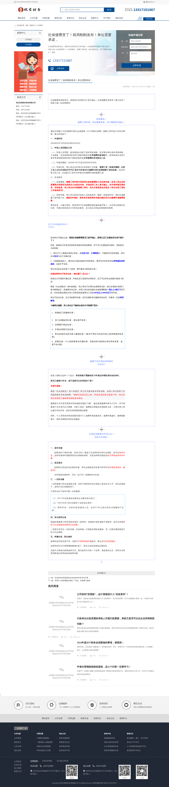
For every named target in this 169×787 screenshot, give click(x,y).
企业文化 (18, 765)
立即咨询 (60, 68)
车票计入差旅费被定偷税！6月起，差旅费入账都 (72, 580)
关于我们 (107, 18)
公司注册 (34, 18)
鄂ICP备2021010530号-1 (108, 783)
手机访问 (149, 19)
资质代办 (70, 18)
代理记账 (46, 18)
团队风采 (119, 18)
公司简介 (18, 761)
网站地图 (96, 783)
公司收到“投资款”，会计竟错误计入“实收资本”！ (103, 594)
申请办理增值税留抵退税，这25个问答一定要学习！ (104, 666)
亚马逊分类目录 (62, 761)
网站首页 (21, 18)
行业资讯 (40, 25)
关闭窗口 (101, 573)
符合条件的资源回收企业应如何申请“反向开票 (71, 578)
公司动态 (28, 39)
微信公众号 (149, 2)
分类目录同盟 (47, 761)
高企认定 (82, 18)
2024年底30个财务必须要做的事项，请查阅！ (100, 642)
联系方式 (18, 771)
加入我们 (18, 768)
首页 (26, 25)
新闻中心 (95, 18)
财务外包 (58, 18)
